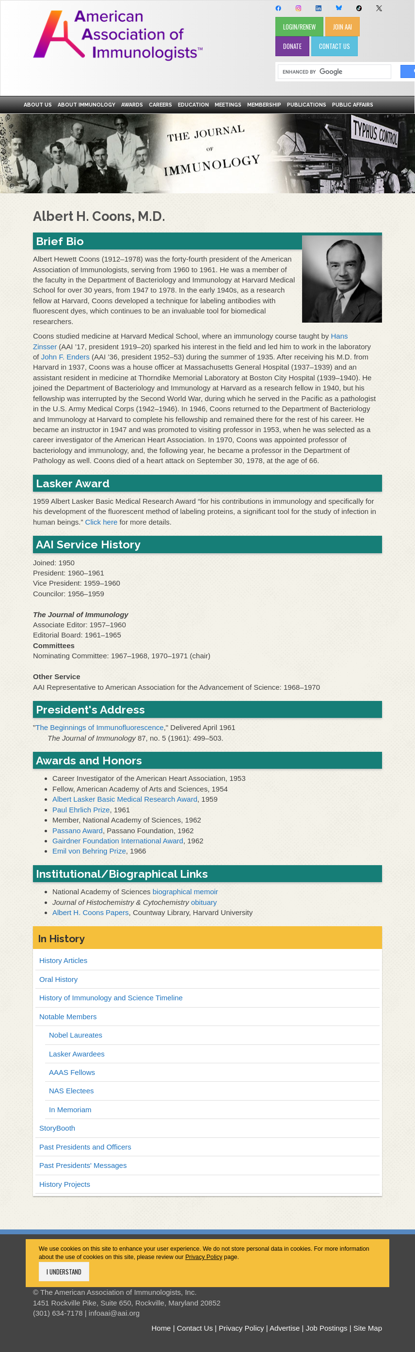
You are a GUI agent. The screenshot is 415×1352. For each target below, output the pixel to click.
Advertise (285, 1328)
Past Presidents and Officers (85, 1147)
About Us (38, 105)
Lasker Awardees (77, 1054)
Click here (101, 522)
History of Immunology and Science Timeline (111, 998)
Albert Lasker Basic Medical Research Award (124, 799)
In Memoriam (70, 1109)
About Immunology (86, 105)
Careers (160, 105)
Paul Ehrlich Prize (81, 810)
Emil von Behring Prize (89, 851)
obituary (204, 902)
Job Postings (327, 1328)
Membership (264, 105)
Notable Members (67, 1016)
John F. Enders (65, 357)
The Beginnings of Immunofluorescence (99, 727)
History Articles (63, 960)
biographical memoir (185, 891)
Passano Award (77, 830)
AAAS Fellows (72, 1072)
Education (193, 105)
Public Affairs (352, 105)
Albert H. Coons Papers (90, 912)
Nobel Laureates (75, 1035)
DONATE (292, 46)
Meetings (228, 105)
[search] (331, 72)
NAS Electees (71, 1091)
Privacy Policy (204, 1257)
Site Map (367, 1328)
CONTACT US (334, 46)
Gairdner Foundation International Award (117, 841)
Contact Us (195, 1328)
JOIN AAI (342, 26)
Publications (306, 105)
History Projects (64, 1184)
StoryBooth (57, 1128)
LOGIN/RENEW (299, 26)
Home (161, 1328)
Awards (132, 105)
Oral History (58, 979)
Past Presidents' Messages (83, 1165)
